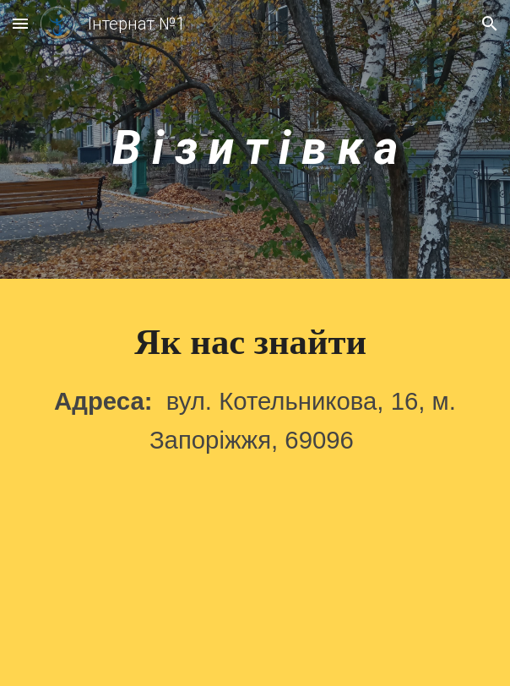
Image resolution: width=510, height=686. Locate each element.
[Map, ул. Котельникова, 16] (255, 586)
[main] (255, 144)
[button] (20, 23)
